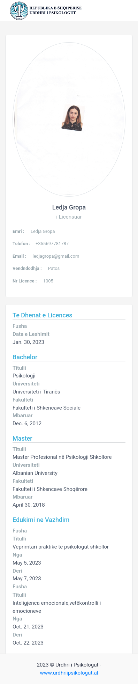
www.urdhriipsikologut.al (69, 673)
